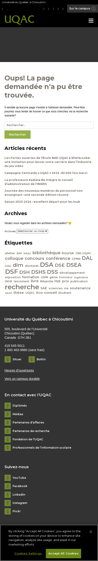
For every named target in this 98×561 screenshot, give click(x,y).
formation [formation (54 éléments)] (30, 277)
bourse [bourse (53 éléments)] (68, 253)
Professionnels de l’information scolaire (42, 447)
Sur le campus (82, 8)
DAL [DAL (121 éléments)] (87, 258)
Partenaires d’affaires (28, 422)
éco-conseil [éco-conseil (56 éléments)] (46, 292)
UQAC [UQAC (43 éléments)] (30, 292)
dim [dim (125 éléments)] (18, 265)
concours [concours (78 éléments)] (34, 258)
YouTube (19, 477)
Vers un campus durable (22, 379)
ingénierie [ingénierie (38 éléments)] (81, 277)
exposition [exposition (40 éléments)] (13, 277)
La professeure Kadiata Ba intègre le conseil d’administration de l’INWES (38, 182)
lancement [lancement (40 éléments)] (21, 281)
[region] (49, 543)
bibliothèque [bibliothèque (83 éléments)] (46, 252)
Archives (10, 231)
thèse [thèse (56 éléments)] (18, 292)
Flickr (17, 511)
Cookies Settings (28, 553)
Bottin (41, 359)
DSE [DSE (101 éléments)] (60, 265)
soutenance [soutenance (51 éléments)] (80, 288)
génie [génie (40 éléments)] (53, 277)
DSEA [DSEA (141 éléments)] (74, 265)
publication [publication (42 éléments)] (79, 281)
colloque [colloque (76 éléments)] (14, 258)
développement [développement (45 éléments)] (72, 272)
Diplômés (20, 405)
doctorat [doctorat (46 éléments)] (31, 265)
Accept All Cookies (63, 553)
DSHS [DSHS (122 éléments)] (38, 272)
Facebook (20, 486)
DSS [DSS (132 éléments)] (52, 272)
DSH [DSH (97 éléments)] (24, 272)
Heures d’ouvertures (19, 370)
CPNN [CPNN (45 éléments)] (76, 258)
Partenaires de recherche (31, 431)
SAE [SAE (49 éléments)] (43, 288)
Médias (18, 414)
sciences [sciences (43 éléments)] (56, 288)
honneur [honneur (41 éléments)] (66, 277)
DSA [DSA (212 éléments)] (46, 264)
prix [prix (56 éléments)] (65, 281)
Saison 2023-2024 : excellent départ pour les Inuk (42, 201)
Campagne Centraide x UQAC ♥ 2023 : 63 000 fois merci (45, 173)
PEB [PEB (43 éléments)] (57, 281)
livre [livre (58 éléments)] (35, 281)
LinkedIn (19, 494)
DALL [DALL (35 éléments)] (8, 265)
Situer (17, 359)
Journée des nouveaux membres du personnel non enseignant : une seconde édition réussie (43, 192)
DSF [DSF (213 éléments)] (11, 271)
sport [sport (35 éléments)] (8, 292)
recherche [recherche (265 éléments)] (22, 287)
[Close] (91, 532)
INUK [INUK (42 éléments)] (8, 281)
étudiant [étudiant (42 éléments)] (64, 292)
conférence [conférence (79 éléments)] (58, 258)
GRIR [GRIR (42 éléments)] (44, 277)
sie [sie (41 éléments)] (66, 288)
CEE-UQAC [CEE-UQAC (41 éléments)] (83, 253)
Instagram (20, 503)
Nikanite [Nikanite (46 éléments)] (46, 281)
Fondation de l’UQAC (28, 439)
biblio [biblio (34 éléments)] (27, 253)
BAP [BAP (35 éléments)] (19, 253)
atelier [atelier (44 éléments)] (10, 253)
